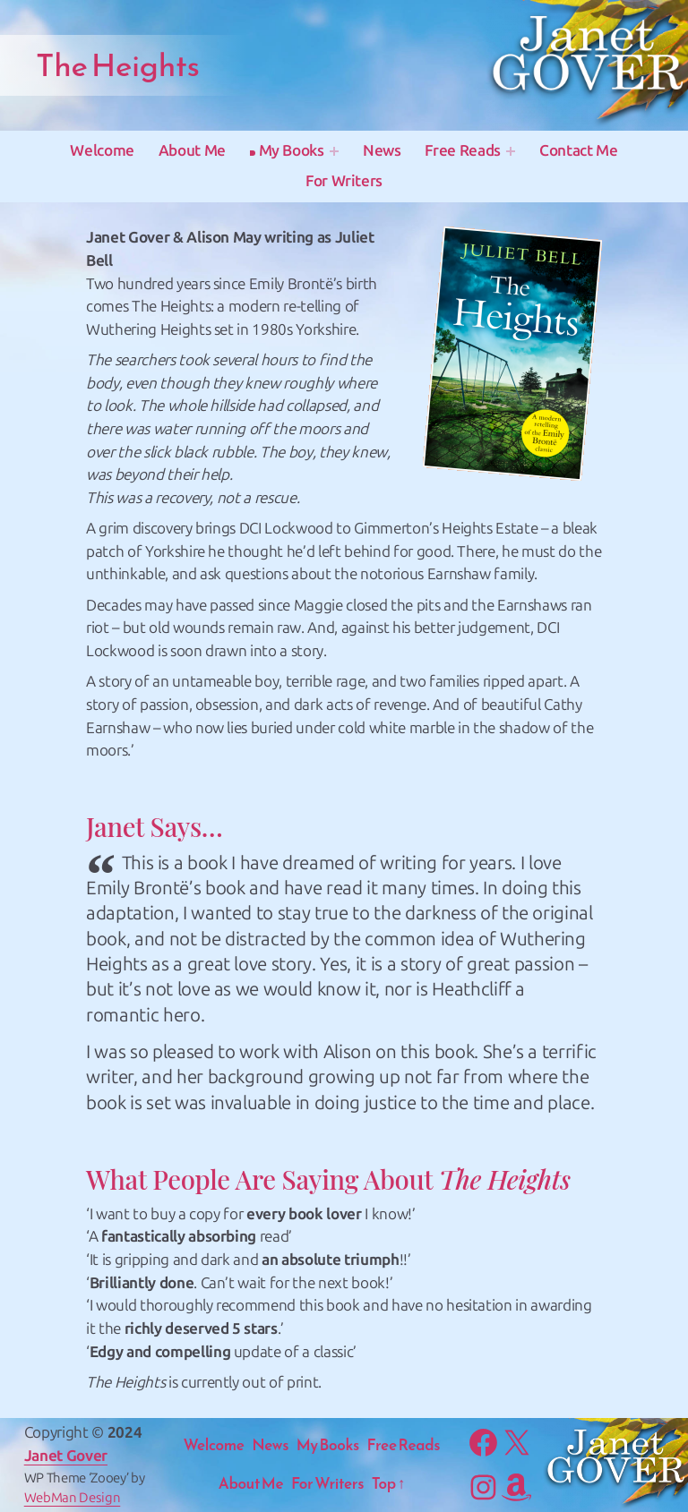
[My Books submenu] (334, 151)
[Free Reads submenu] (510, 151)
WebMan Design (72, 1498)
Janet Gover (66, 1456)
